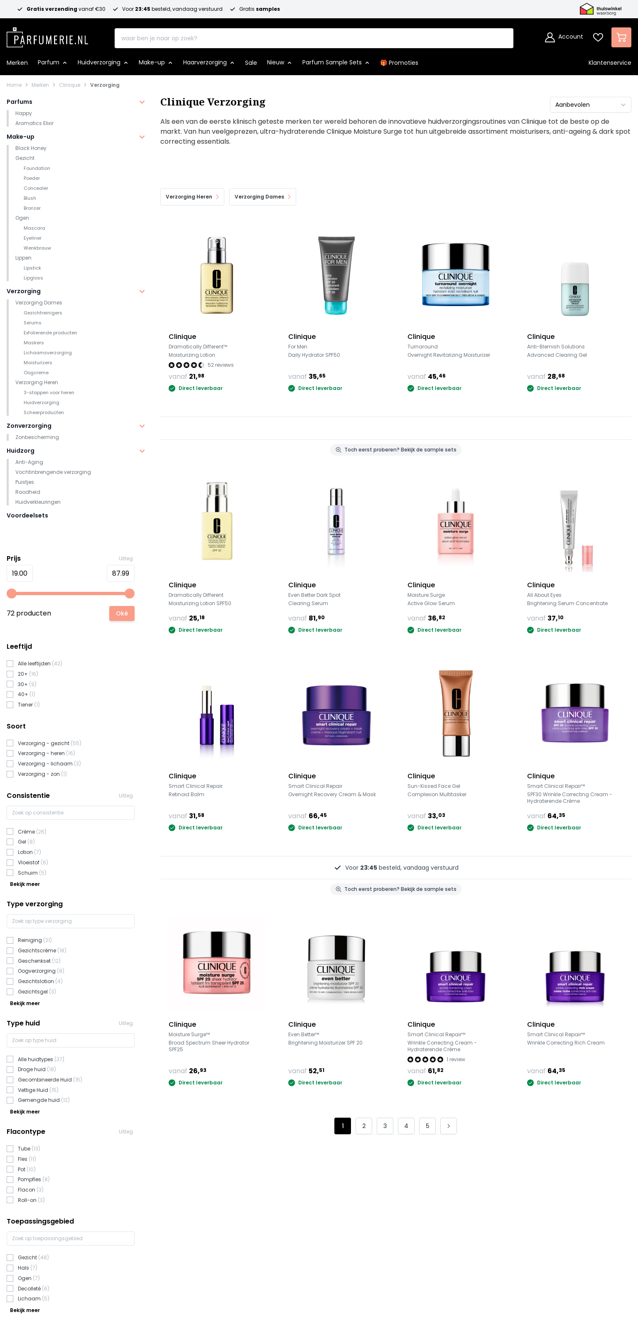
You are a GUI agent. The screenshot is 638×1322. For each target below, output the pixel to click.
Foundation (37, 168)
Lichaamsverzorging (48, 352)
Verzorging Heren (36, 382)
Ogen (22, 217)
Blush (30, 198)
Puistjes (24, 482)
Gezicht (24, 158)
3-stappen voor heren (49, 392)
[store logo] (47, 35)
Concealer (36, 188)
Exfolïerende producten (50, 332)
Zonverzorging (29, 426)
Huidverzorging (41, 402)
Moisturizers (38, 362)
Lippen (23, 257)
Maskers (34, 342)
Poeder (32, 178)
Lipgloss (33, 278)
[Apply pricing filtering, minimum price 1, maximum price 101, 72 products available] (122, 613)
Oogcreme (36, 372)
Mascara (34, 228)
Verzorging (105, 85)
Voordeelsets (27, 515)
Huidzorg (20, 450)
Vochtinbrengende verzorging (53, 472)
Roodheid (27, 491)
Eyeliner (33, 238)
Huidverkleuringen (38, 501)
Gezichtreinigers (43, 312)
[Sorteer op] (590, 105)
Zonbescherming (37, 437)
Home (14, 85)
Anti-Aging (29, 462)
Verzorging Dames (38, 302)
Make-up (20, 136)
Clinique (69, 85)
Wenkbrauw (37, 248)
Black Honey (31, 148)
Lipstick (32, 268)
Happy (23, 113)
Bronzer (32, 208)
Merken (40, 85)
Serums (33, 322)
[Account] (564, 37)
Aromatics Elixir (34, 123)
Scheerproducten (44, 412)
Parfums (19, 102)
